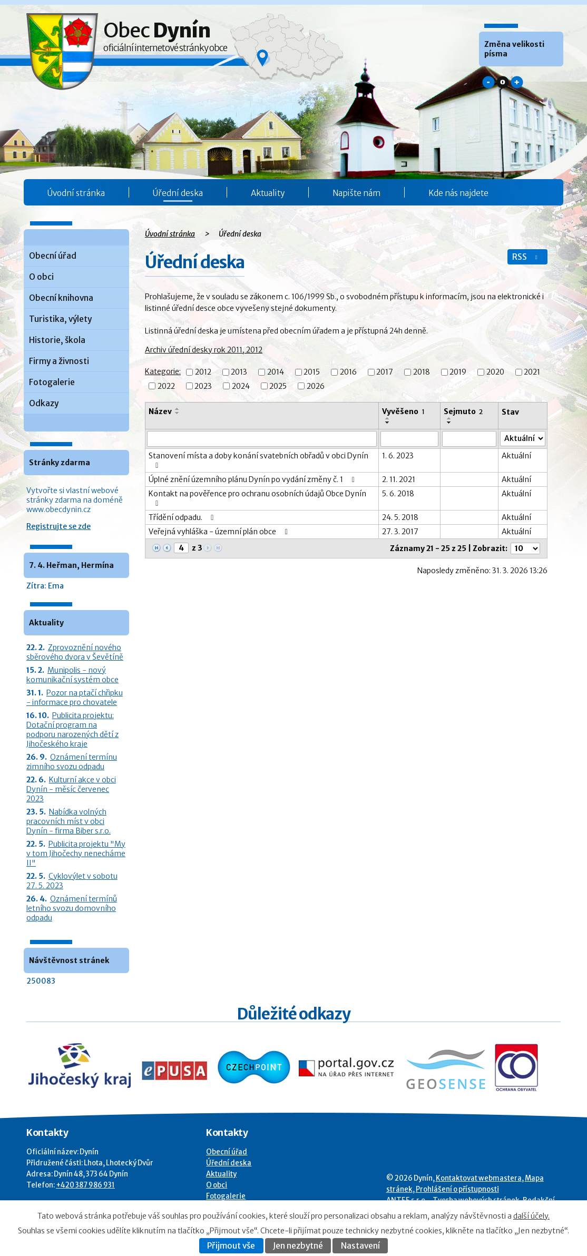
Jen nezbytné (298, 1246)
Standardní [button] (502, 82)
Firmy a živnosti (59, 361)
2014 (275, 372)
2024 (241, 386)
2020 (495, 372)
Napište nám (356, 193)
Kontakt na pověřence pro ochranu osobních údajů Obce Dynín (257, 498)
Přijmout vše (231, 1246)
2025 (278, 386)
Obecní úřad (52, 256)
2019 (457, 372)
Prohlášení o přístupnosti (457, 1189)
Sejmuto (463, 411)
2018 (421, 372)
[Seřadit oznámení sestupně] (177, 413)
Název (160, 411)
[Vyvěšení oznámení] (409, 439)
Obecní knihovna (61, 298)
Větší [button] (517, 82)
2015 (312, 372)
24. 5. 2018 (400, 517)
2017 (384, 372)
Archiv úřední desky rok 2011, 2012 (203, 350)
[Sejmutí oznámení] (469, 439)
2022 (166, 386)
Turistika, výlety (60, 319)
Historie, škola (57, 340)
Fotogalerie (52, 382)
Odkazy (43, 403)
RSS (526, 257)
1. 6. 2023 (398, 455)
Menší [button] (488, 82)
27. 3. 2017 (400, 531)
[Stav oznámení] (522, 438)
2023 (203, 386)
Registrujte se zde (58, 526)
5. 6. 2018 (398, 493)
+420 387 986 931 (85, 1185)
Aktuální (516, 455)
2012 (203, 372)
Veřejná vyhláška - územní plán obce (220, 531)
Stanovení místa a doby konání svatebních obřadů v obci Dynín (258, 460)
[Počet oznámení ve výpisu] (525, 548)
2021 (532, 372)
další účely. (531, 1216)
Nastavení (360, 1246)
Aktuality (268, 193)
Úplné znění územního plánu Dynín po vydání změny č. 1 (253, 479)
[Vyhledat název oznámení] (262, 439)
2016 (348, 372)
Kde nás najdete (458, 193)
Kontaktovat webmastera (479, 1178)
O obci (41, 277)
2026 (316, 386)
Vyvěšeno (403, 411)
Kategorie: (163, 371)
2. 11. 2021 (398, 479)
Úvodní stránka (76, 193)
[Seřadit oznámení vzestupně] (177, 409)
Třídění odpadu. (183, 517)
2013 (239, 372)
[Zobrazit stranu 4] (181, 548)
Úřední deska (178, 193)
